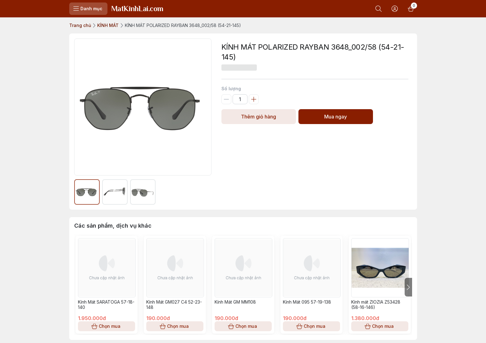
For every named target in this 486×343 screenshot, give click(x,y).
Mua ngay (335, 116)
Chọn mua (106, 326)
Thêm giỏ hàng (258, 116)
